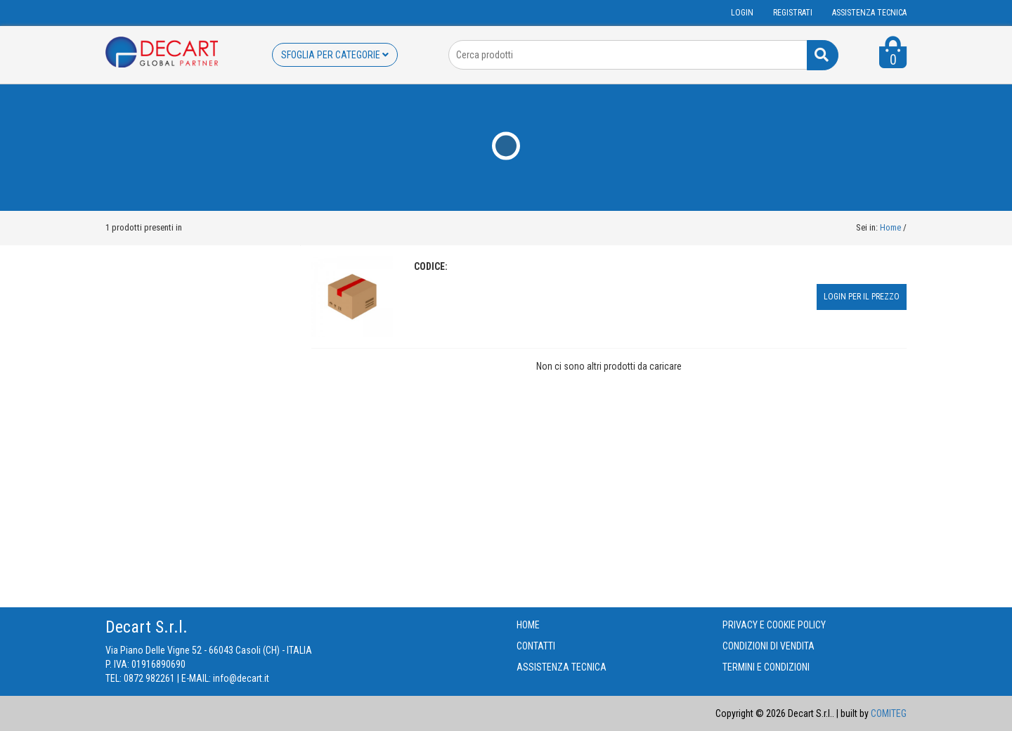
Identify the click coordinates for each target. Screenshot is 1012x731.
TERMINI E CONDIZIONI (766, 667)
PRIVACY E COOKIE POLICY (774, 624)
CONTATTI (536, 646)
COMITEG (889, 713)
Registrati (792, 13)
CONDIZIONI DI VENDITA (768, 646)
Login (742, 13)
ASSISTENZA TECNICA (869, 13)
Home (890, 227)
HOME (528, 624)
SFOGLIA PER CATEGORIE (335, 54)
